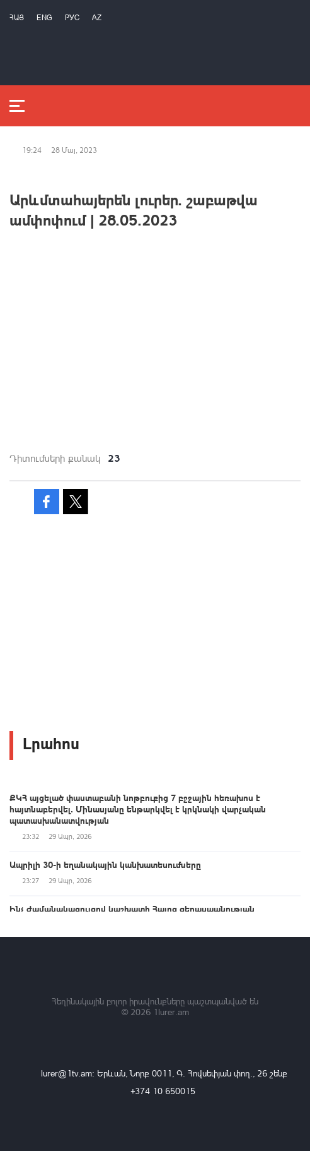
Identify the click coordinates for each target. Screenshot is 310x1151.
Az (96, 17)
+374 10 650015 (162, 1090)
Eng (44, 17)
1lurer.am (171, 1011)
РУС (72, 17)
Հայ (16, 17)
